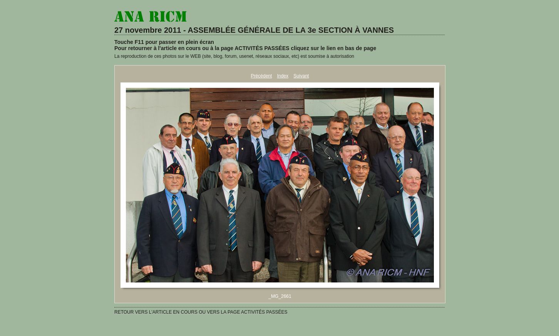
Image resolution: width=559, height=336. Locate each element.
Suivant (301, 76)
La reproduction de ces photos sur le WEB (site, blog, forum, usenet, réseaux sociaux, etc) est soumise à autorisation (234, 56)
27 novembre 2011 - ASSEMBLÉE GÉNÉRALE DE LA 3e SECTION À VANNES (254, 30)
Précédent (261, 76)
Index (282, 76)
